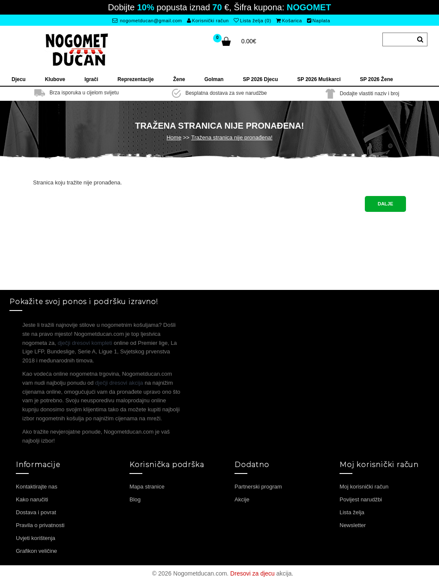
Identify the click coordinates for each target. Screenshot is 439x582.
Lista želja (352, 512)
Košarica (289, 20)
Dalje (385, 203)
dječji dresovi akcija (119, 383)
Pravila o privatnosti (40, 525)
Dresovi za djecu (252, 573)
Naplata (318, 20)
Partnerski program (258, 486)
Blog (135, 499)
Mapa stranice (147, 486)
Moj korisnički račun (364, 486)
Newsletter (353, 525)
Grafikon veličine (36, 551)
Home (173, 137)
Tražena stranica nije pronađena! (232, 137)
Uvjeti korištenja (35, 538)
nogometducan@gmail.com (147, 20)
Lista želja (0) (252, 20)
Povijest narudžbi (361, 499)
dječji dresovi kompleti (84, 343)
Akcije (242, 499)
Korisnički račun (208, 20)
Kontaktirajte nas (36, 486)
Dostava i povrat (36, 512)
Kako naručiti (32, 499)
